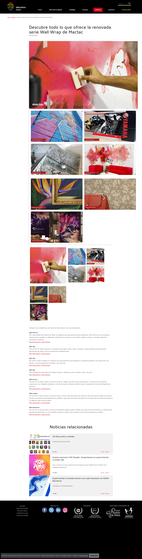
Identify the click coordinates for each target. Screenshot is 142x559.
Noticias (98, 9)
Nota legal (22, 506)
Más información (83, 555)
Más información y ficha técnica (39, 342)
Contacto (111, 9)
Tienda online (126, 9)
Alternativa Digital (55, 9)
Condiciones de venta (22, 513)
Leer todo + (105, 451)
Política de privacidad (22, 508)
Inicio (40, 9)
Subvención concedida (22, 515)
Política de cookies (22, 510)
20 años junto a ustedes (63, 436)
